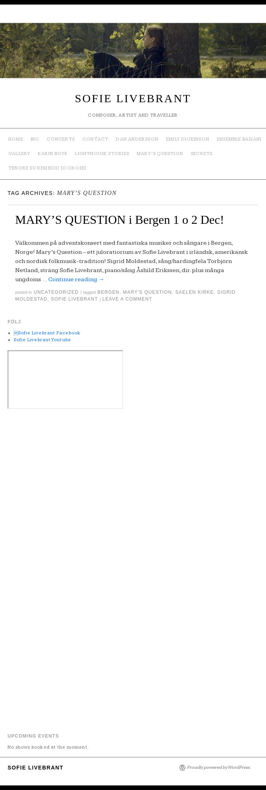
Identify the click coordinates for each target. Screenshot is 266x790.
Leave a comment (127, 299)
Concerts (61, 139)
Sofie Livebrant (74, 299)
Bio (35, 139)
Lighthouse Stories (102, 154)
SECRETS (201, 154)
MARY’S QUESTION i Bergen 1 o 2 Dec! (119, 219)
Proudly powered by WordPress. (219, 767)
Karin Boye (52, 154)
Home (15, 139)
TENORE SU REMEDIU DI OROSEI (47, 168)
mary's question (147, 292)
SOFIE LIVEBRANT (133, 98)
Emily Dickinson (187, 139)
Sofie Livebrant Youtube (42, 340)
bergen (109, 292)
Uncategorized (56, 292)
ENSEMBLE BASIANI (239, 139)
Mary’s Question (160, 154)
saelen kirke (194, 292)
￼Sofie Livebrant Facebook (47, 333)
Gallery (19, 154)
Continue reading (76, 279)
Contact (95, 139)
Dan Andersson (137, 139)
